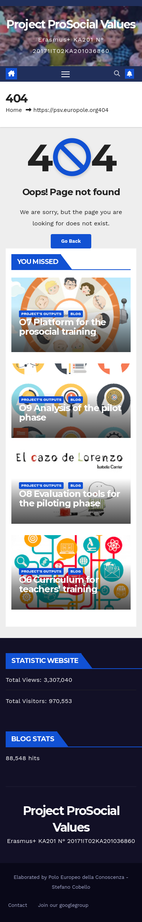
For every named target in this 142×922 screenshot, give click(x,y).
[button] (117, 73)
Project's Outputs (41, 314)
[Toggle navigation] (65, 74)
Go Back (71, 241)
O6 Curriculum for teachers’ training (59, 584)
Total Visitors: (27, 701)
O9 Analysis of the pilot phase (70, 412)
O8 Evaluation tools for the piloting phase (69, 498)
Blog (75, 314)
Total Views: (25, 679)
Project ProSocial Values (70, 24)
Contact (17, 905)
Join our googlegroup (63, 905)
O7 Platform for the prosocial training (62, 327)
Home (14, 110)
